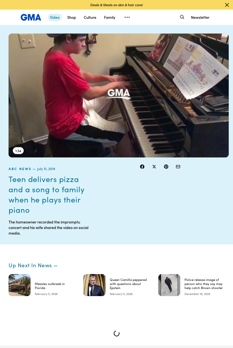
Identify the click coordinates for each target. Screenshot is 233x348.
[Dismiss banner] (227, 4)
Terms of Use (131, 251)
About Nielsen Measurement (157, 266)
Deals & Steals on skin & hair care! (116, 4)
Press (151, 276)
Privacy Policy (130, 262)
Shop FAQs (180, 241)
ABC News (150, 36)
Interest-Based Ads (154, 255)
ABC (176, 256)
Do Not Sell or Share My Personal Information (133, 278)
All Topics (179, 272)
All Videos (179, 264)
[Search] (181, 17)
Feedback (154, 283)
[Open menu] (127, 17)
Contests (131, 241)
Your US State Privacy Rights (157, 243)
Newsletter (200, 17)
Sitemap (201, 241)
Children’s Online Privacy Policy (132, 297)
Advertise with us (131, 312)
